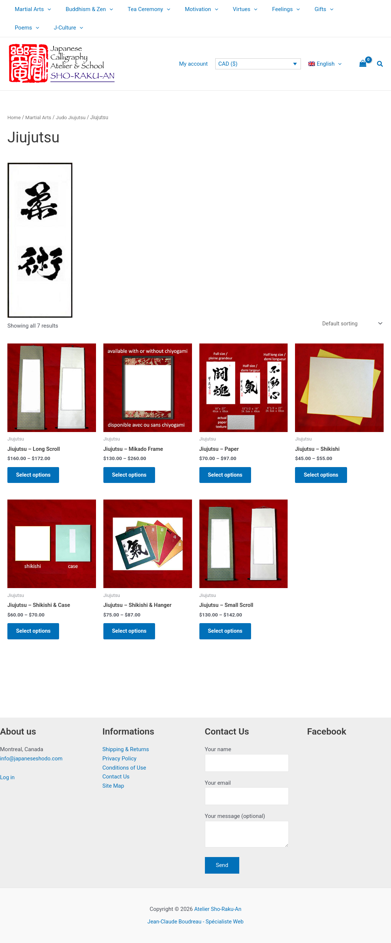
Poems (332, 9)
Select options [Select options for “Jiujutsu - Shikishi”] (324, 476)
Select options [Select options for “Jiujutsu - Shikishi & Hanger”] (132, 635)
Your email (247, 791)
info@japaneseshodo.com (32, 756)
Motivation (188, 9)
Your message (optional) (247, 831)
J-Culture (27, 27)
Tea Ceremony (140, 9)
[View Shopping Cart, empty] (363, 64)
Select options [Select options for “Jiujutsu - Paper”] (228, 476)
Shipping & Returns (125, 747)
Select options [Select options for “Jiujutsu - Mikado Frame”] (132, 476)
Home (14, 117)
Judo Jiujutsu (72, 117)
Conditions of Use (124, 766)
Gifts (300, 9)
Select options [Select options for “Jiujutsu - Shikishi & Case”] (36, 635)
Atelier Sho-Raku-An (217, 909)
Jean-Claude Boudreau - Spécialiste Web (195, 921)
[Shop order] (351, 324)
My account (199, 64)
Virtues (228, 9)
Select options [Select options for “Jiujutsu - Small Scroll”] (228, 635)
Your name (247, 757)
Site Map (113, 784)
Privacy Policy (119, 756)
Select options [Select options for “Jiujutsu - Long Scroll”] (36, 476)
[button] (45, 9)
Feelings (265, 9)
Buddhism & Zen (83, 9)
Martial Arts (31, 9)
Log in (7, 775)
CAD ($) (231, 64)
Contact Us (116, 774)
